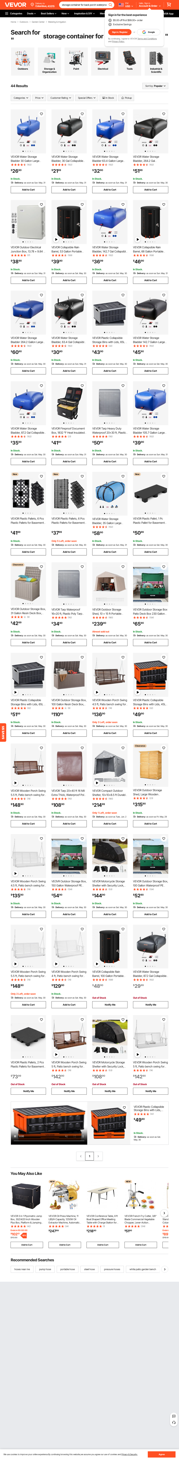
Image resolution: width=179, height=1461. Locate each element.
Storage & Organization (49, 70)
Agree (162, 1454)
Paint (76, 68)
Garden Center (38, 22)
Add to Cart (28, 189)
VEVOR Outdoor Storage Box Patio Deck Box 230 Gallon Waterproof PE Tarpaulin (150, 613)
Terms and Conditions (147, 38)
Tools (130, 68)
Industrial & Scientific (156, 70)
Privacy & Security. (129, 1454)
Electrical (103, 68)
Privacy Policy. (118, 41)
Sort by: (149, 85)
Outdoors (24, 22)
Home (13, 22)
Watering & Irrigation (57, 22)
